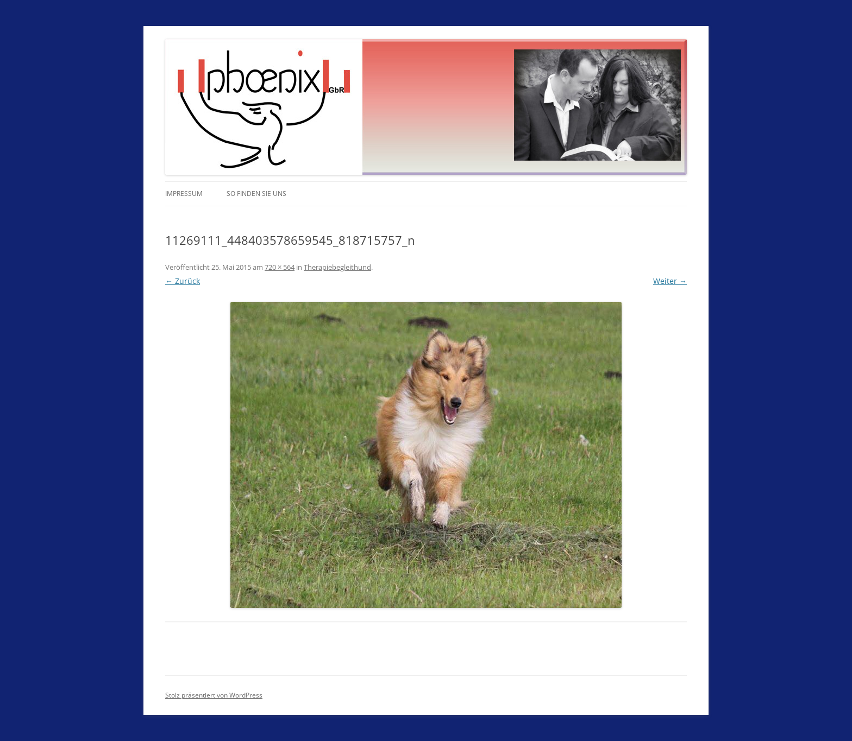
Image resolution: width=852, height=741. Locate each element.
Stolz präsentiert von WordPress (213, 695)
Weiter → (670, 281)
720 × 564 (280, 267)
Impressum (184, 193)
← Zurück (182, 281)
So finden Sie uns (256, 193)
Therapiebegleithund (337, 267)
